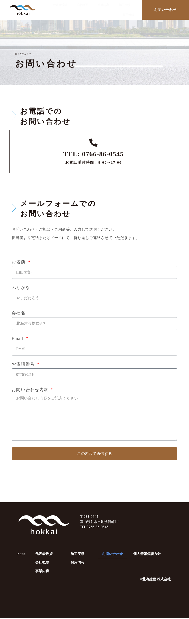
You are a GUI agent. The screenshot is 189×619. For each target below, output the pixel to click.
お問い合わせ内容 (31, 389)
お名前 (19, 262)
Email (18, 338)
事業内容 (103, 5)
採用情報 (128, 15)
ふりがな (21, 287)
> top (21, 554)
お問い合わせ (112, 554)
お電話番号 (24, 364)
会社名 (19, 313)
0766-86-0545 (97, 527)
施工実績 (124, 5)
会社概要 (82, 5)
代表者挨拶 (60, 5)
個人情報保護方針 (147, 554)
